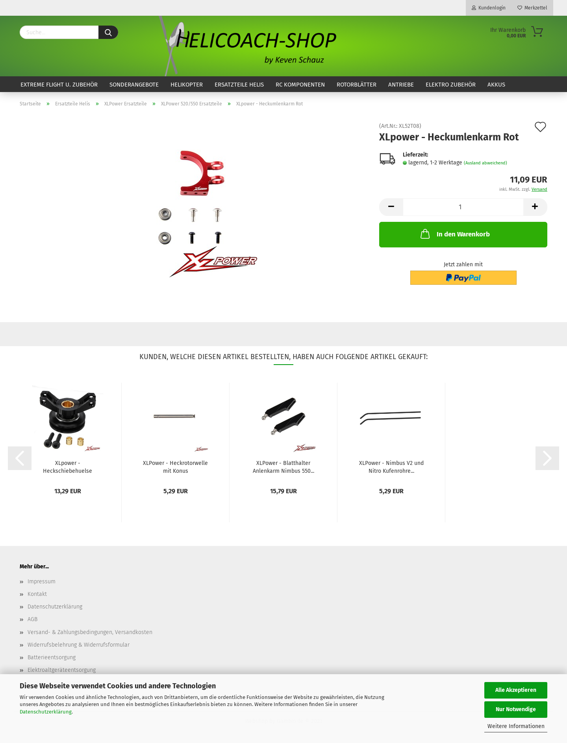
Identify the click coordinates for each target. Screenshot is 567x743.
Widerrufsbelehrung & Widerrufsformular (79, 645)
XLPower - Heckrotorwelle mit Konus (175, 466)
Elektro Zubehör (451, 84)
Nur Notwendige (516, 709)
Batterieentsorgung (52, 657)
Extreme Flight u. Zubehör (59, 84)
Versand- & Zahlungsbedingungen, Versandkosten (90, 632)
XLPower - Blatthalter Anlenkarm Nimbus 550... (283, 466)
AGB (32, 619)
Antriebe (401, 84)
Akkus (496, 84)
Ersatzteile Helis (239, 84)
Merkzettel (532, 8)
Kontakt (37, 594)
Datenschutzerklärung (46, 712)
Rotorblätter (356, 84)
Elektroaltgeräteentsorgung (62, 670)
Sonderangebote (134, 84)
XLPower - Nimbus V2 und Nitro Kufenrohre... (391, 466)
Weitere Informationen (516, 726)
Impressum (42, 581)
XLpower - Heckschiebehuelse (67, 466)
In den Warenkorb (454, 233)
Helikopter (186, 84)
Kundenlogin (489, 8)
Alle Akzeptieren (515, 690)
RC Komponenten (300, 84)
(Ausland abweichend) (485, 163)
